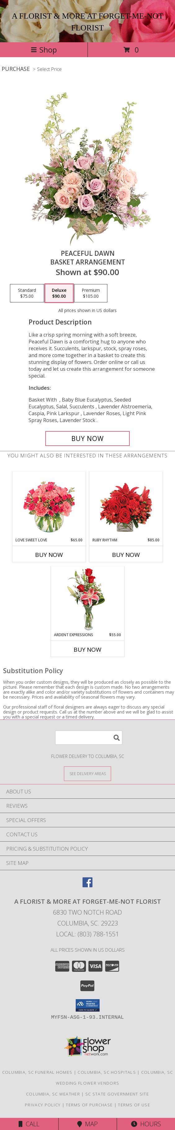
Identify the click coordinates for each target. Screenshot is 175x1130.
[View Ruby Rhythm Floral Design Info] (126, 504)
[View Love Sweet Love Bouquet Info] (49, 504)
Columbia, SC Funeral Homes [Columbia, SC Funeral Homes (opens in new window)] (37, 1072)
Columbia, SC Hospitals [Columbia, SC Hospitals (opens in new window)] (107, 1072)
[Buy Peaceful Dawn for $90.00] (87, 438)
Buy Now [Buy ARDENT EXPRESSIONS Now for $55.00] (87, 649)
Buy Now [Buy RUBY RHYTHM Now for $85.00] (126, 555)
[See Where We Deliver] (87, 773)
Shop (44, 49)
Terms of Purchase (89, 1105)
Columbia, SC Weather (53, 1094)
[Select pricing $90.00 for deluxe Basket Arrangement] (59, 293)
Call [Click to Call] (29, 1124)
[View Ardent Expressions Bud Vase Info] (88, 599)
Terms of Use (134, 1105)
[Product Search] (88, 738)
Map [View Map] (87, 1124)
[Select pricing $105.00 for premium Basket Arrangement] (90, 293)
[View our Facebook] (87, 885)
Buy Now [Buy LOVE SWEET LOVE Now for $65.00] (49, 555)
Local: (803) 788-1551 (87, 934)
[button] (88, 1005)
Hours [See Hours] (146, 1124)
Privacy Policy (43, 1105)
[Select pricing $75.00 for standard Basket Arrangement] (27, 293)
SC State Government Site (117, 1094)
